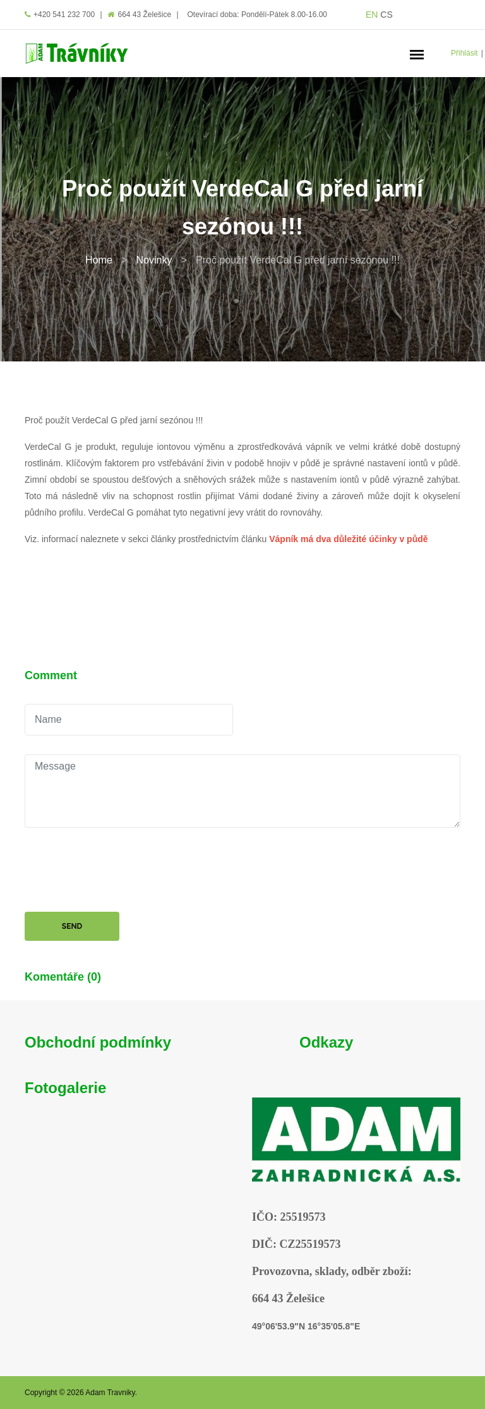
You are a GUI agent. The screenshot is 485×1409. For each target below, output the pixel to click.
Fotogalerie (65, 1087)
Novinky (154, 260)
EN (372, 14)
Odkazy (326, 1042)
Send (72, 926)
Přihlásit (464, 53)
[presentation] (121, 871)
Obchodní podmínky (98, 1042)
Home (98, 260)
